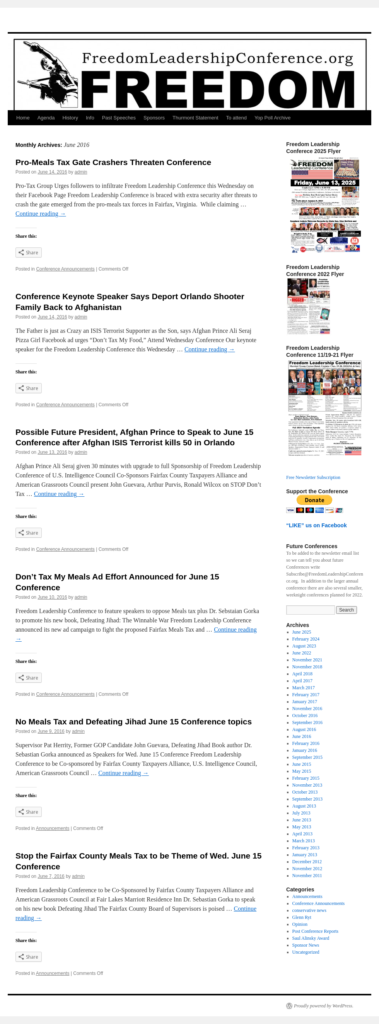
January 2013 (304, 854)
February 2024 (305, 639)
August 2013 (304, 806)
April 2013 (302, 834)
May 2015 (301, 771)
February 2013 (305, 847)
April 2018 (302, 673)
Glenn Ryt (301, 917)
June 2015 (301, 764)
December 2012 (307, 861)
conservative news (309, 910)
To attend (236, 118)
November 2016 (307, 708)
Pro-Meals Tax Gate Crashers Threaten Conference (113, 162)
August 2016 (304, 729)
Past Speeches (119, 118)
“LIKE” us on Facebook (316, 525)
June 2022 (301, 653)
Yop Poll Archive (272, 118)
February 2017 (305, 694)
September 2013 (307, 799)
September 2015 (307, 757)
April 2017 (302, 680)
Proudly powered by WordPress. (323, 1006)
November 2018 (307, 667)
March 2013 (303, 840)
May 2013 (301, 827)
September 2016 (307, 722)
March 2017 (303, 687)
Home (23, 118)
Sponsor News (305, 945)
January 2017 (304, 701)
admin (81, 172)
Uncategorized (305, 952)
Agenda (46, 118)
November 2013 (307, 785)
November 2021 (307, 660)
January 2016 (304, 750)
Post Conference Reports (315, 931)
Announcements (53, 828)
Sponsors (154, 118)
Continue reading (40, 213)
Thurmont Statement (195, 118)
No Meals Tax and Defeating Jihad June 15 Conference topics (133, 721)
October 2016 (305, 715)
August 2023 (304, 646)
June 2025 (301, 632)
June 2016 (301, 736)
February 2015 (305, 778)
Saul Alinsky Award (310, 938)
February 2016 (305, 743)
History (70, 118)
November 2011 (307, 875)
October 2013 (305, 792)
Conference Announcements (65, 269)
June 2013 (301, 820)
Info (90, 118)
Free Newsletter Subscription (313, 477)
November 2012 (307, 868)
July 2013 (301, 813)
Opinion (299, 924)
